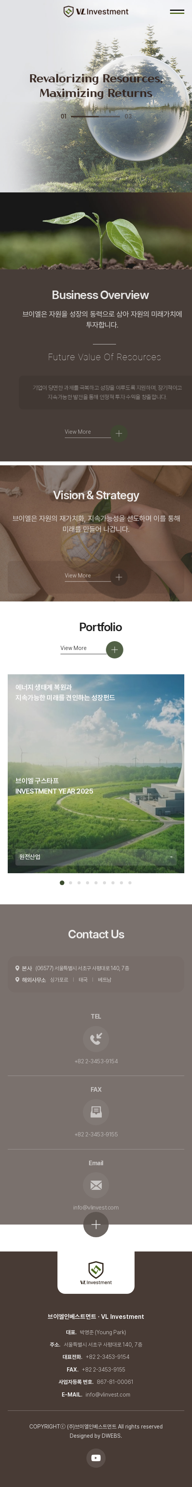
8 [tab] (121, 883)
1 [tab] (62, 883)
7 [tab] (113, 883)
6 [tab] (104, 883)
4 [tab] (87, 883)
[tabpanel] (96, 790)
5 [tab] (96, 883)
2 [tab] (70, 883)
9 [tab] (130, 883)
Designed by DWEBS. (96, 1436)
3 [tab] (79, 883)
